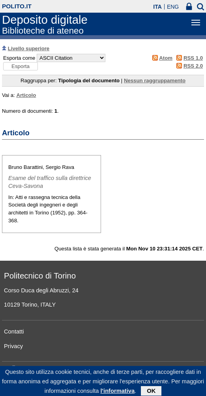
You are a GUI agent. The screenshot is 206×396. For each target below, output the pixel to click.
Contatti (14, 331)
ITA (157, 6)
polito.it (17, 6)
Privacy (13, 346)
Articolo (26, 95)
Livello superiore (29, 48)
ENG (173, 6)
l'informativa (118, 392)
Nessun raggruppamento (154, 80)
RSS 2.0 (193, 66)
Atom (165, 58)
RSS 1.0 (193, 58)
